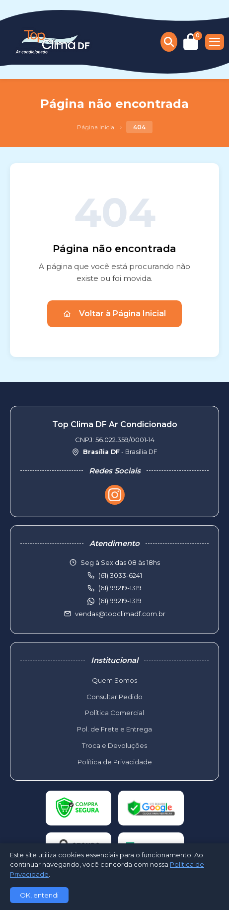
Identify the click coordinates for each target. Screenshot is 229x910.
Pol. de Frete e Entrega (114, 729)
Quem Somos (114, 680)
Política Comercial (114, 713)
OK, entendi (39, 895)
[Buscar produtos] (168, 41)
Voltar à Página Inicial (114, 313)
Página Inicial (96, 127)
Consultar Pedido (114, 697)
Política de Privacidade (114, 762)
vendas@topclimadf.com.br (120, 614)
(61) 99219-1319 (120, 601)
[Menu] (214, 42)
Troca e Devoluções (114, 745)
